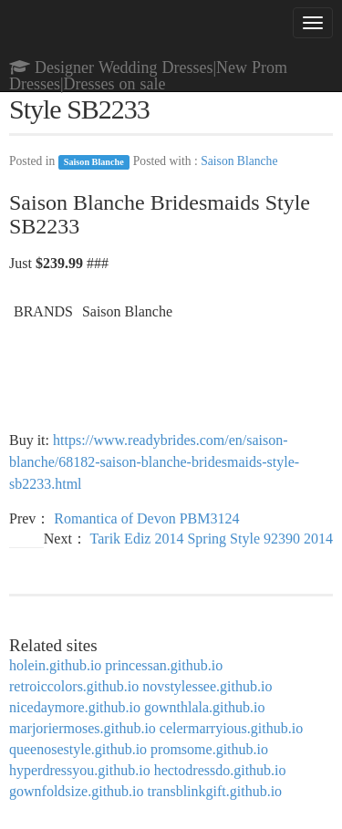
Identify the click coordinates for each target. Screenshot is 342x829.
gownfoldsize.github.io (76, 791)
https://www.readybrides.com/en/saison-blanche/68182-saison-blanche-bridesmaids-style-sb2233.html (154, 462)
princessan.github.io (164, 665)
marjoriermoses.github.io (82, 728)
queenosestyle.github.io (78, 749)
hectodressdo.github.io (220, 770)
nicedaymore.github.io (74, 707)
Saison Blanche (94, 162)
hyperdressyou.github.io (79, 770)
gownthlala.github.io (204, 707)
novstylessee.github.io (207, 686)
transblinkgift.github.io (215, 791)
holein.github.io (55, 665)
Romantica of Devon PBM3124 (146, 518)
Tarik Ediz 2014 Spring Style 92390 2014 (211, 538)
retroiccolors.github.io (74, 686)
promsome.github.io (209, 749)
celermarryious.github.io (231, 728)
